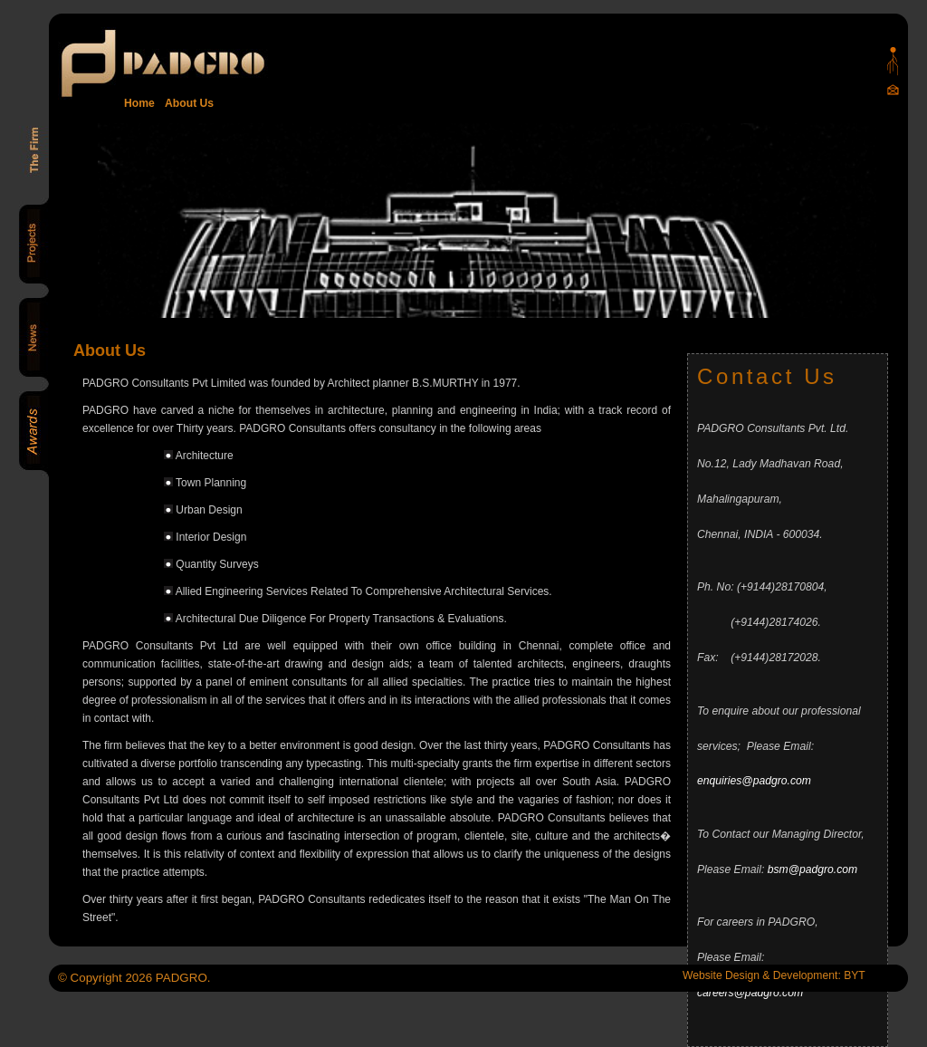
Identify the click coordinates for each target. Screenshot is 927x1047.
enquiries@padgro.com (754, 780)
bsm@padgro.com (813, 869)
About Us (186, 103)
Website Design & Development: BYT (774, 975)
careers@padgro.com (750, 992)
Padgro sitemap (893, 61)
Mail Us (893, 89)
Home (139, 103)
